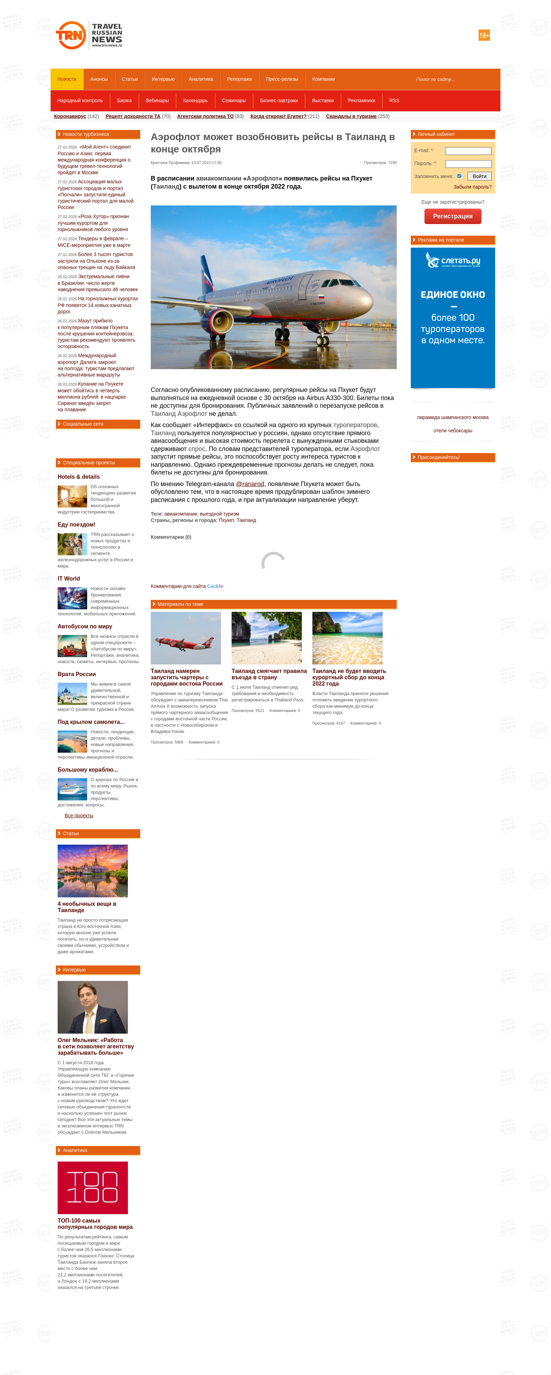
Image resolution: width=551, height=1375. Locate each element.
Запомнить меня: (433, 176)
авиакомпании (218, 178)
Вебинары (157, 100)
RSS (394, 100)
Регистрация (453, 216)
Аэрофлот (263, 178)
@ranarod (250, 483)
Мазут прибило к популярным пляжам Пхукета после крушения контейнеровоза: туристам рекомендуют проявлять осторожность (96, 333)
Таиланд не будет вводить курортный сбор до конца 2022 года (349, 677)
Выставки (323, 100)
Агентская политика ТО (205, 116)
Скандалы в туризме (351, 116)
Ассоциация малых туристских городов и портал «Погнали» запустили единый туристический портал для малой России (96, 194)
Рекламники (361, 100)
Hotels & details (79, 477)
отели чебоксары (453, 430)
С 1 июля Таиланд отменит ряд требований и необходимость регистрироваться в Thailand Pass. (268, 693)
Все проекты (79, 815)
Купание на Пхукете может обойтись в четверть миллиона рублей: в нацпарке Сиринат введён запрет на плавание (92, 396)
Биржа (124, 100)
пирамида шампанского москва (452, 417)
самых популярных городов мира (95, 1224)
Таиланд (166, 186)
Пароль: (425, 163)
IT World (69, 579)
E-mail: (423, 150)
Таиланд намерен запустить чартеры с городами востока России (187, 677)
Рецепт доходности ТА (133, 116)
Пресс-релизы (282, 79)
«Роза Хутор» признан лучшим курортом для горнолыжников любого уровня (93, 223)
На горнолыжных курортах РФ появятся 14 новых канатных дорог (98, 305)
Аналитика (201, 79)
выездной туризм (219, 514)
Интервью (163, 79)
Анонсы (99, 79)
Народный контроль (80, 100)
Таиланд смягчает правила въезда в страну (269, 674)
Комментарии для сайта (187, 586)
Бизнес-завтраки (279, 100)
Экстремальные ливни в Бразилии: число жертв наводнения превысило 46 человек (98, 283)
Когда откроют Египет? (279, 116)
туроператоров (355, 424)
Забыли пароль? (473, 187)
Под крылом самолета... (91, 722)
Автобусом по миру (85, 626)
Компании (323, 79)
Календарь (195, 100)
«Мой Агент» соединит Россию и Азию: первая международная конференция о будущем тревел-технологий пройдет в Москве (94, 159)
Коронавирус (70, 116)
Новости (66, 79)
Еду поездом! (77, 525)
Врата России (77, 674)
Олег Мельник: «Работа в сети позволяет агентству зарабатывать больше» (96, 1046)
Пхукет (226, 520)
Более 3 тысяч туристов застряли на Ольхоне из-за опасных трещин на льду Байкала (96, 260)
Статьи (130, 79)
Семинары (234, 100)
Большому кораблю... (88, 770)
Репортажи (239, 79)
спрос (196, 448)
